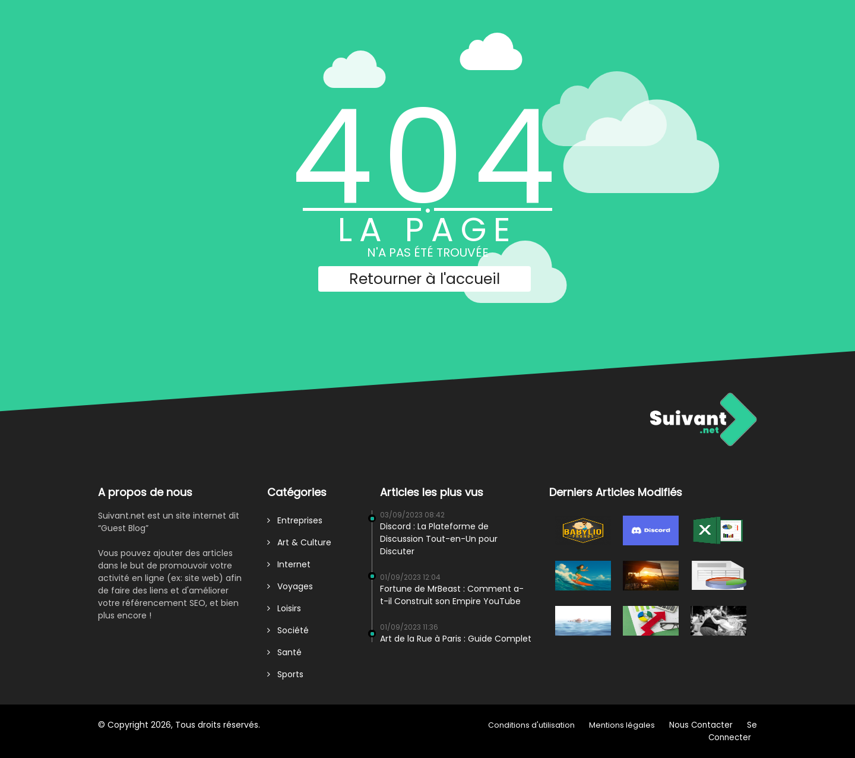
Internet (289, 564)
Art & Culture (299, 542)
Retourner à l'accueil (424, 279)
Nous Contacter (701, 725)
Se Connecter (732, 731)
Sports (285, 674)
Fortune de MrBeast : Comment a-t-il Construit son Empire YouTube (452, 595)
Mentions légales (622, 725)
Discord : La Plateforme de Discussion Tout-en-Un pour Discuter (439, 538)
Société (288, 630)
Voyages (290, 586)
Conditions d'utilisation (531, 725)
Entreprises (294, 520)
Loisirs (284, 608)
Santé (284, 652)
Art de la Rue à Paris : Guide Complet (455, 639)
